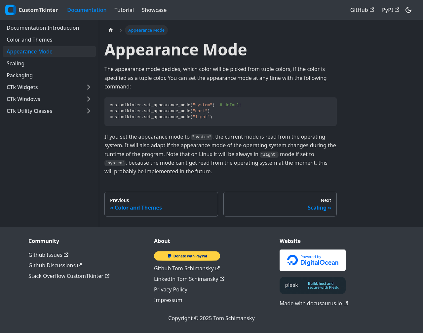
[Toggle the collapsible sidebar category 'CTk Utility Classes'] (88, 111)
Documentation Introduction (43, 27)
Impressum (168, 300)
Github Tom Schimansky (187, 268)
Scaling (15, 63)
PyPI (390, 10)
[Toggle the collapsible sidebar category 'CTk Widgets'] (88, 87)
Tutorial (124, 10)
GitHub (362, 10)
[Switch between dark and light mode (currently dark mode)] (408, 10)
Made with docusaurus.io (314, 303)
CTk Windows (23, 99)
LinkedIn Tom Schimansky (189, 279)
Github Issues (48, 254)
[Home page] (110, 30)
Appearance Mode (30, 51)
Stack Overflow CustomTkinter (68, 276)
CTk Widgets (22, 87)
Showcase (154, 10)
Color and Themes (30, 39)
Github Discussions (55, 265)
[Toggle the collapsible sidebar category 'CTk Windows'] (88, 99)
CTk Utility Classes (29, 111)
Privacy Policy (170, 289)
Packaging (20, 75)
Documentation (86, 10)
